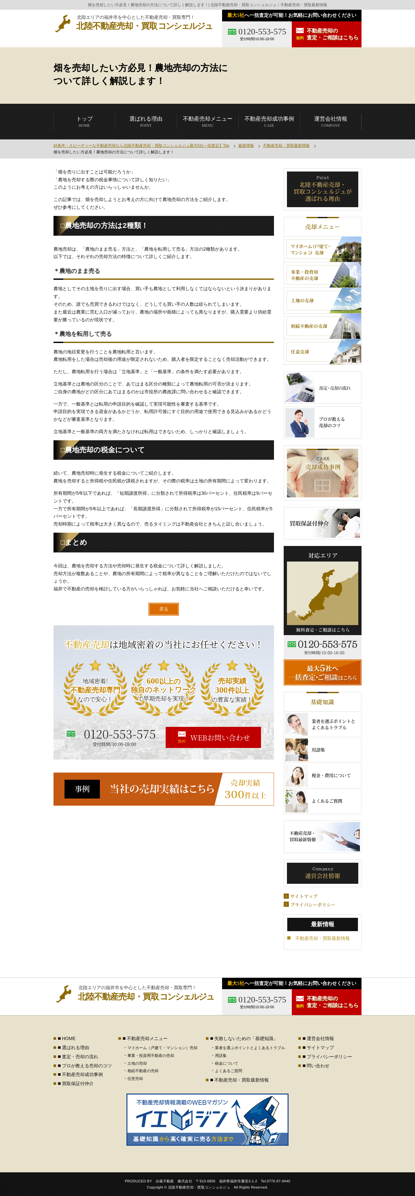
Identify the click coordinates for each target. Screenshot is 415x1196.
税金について (226, 1063)
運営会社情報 (320, 1038)
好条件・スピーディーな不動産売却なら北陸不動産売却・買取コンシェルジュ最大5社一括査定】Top (141, 145)
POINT (145, 121)
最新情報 (246, 145)
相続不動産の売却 (143, 1071)
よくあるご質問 (228, 1071)
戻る (163, 608)
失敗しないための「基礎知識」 (246, 1038)
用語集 (221, 1055)
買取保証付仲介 (78, 1083)
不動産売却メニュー (147, 1038)
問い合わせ (318, 1065)
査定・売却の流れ (80, 1056)
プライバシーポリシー (329, 1056)
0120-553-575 (262, 31)
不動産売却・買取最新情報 (286, 145)
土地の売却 (137, 1063)
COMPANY (330, 121)
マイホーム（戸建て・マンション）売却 (162, 1048)
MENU (207, 121)
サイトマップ (320, 1047)
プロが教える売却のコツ (87, 1065)
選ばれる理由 (75, 1047)
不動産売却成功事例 (82, 1074)
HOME (84, 121)
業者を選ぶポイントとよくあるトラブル (250, 1048)
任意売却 (135, 1078)
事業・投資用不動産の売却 (150, 1055)
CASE (269, 121)
